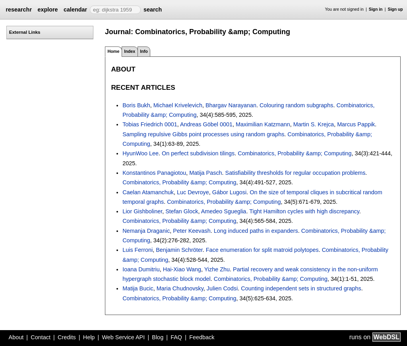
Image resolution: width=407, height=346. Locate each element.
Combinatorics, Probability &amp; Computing (294, 153)
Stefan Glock (181, 211)
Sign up (395, 9)
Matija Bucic (137, 288)
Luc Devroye (193, 192)
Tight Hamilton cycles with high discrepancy (304, 211)
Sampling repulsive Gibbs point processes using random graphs (203, 134)
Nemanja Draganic (146, 231)
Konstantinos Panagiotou (154, 173)
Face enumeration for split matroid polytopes (262, 250)
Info (144, 51)
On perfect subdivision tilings (198, 153)
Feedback (201, 337)
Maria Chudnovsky (180, 288)
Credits (67, 337)
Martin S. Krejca (313, 124)
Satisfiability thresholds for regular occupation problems (295, 173)
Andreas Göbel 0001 (206, 124)
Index (129, 51)
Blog (157, 337)
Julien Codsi (222, 288)
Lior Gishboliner (142, 211)
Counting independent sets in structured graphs (301, 288)
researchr (19, 9)
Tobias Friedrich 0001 (149, 124)
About (16, 337)
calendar (75, 9)
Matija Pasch (205, 173)
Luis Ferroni (137, 250)
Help (89, 337)
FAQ (176, 337)
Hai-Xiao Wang (182, 269)
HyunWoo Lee (140, 153)
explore (47, 9)
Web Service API (123, 337)
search (152, 9)
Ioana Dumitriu (141, 269)
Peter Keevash (191, 231)
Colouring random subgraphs (296, 105)
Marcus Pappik (356, 124)
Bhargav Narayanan (230, 105)
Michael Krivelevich (177, 105)
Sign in (376, 9)
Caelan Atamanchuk (148, 192)
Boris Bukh (136, 105)
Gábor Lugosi (229, 192)
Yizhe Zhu (217, 269)
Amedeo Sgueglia (223, 211)
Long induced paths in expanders (256, 231)
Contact (40, 337)
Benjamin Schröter (179, 250)
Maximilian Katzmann (263, 124)
